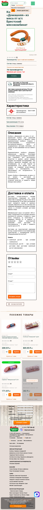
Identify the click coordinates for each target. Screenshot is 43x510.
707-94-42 (28, 427)
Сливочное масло (14, 491)
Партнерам (19, 437)
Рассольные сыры (14, 483)
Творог (25, 493)
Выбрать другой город (22, 10)
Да (13, 10)
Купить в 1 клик (11, 356)
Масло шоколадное (14, 493)
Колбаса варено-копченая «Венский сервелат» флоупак (10, 337)
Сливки (11, 496)
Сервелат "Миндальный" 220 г (10, 379)
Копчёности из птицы (15, 457)
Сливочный (17, 475)
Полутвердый (25, 477)
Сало (18, 459)
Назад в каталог (16, 304)
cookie (24, 501)
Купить (16, 352)
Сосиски (30, 453)
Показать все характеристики (15, 67)
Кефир (27, 495)
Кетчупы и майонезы (23, 469)
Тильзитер (20, 481)
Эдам (26, 483)
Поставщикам (20, 443)
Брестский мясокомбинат (26, 60)
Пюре (11, 471)
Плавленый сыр (17, 495)
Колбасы (12, 451)
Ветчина (12, 459)
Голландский (18, 477)
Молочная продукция (17, 489)
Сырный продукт (18, 485)
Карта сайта (12, 443)
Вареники (17, 463)
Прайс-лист (28, 437)
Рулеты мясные (24, 453)
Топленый (12, 477)
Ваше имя (11, 406)
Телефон (11, 409)
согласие (16, 417)
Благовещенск (19, 5)
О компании (12, 437)
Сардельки (12, 455)
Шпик (15, 459)
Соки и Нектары (13, 469)
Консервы (22, 471)
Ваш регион (12, 414)
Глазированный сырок (19, 496)
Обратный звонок (29, 430)
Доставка (19, 440)
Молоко (24, 495)
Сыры (11, 473)
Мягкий (11, 485)
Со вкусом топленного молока (21, 479)
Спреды (21, 491)
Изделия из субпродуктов (27, 457)
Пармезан (12, 475)
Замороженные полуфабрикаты (20, 461)
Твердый (12, 479)
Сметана (21, 493)
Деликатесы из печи (14, 453)
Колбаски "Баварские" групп (31, 337)
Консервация (16, 471)
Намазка (22, 459)
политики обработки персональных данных (20, 419)
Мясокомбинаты (28, 440)
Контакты (13, 440)
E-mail (10, 411)
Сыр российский (14, 481)
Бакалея (12, 467)
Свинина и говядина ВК (20, 451)
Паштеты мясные (19, 455)
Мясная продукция (16, 449)
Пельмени (12, 463)
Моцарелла (21, 483)
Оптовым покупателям (15, 446)
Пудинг (11, 495)
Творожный (24, 475)
